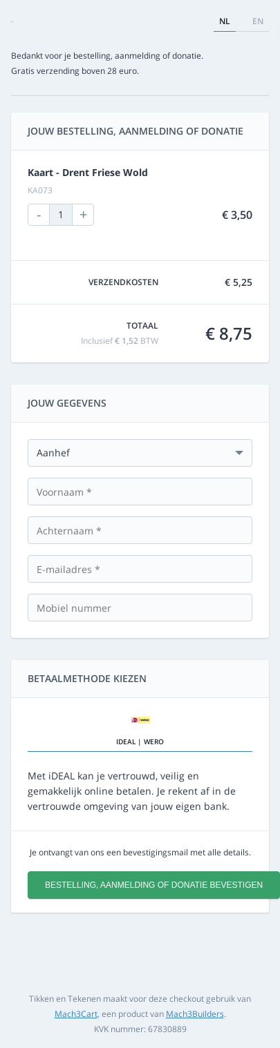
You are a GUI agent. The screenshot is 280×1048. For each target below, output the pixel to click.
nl (224, 21)
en (257, 21)
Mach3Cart (76, 1014)
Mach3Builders (195, 1014)
